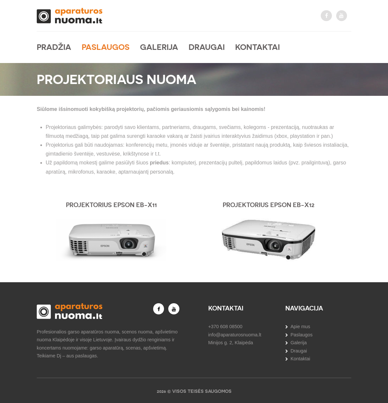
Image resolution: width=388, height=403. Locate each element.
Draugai (207, 47)
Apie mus (300, 326)
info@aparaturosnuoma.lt (234, 334)
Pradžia (54, 47)
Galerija (159, 47)
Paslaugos (106, 47)
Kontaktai (257, 47)
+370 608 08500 (225, 326)
